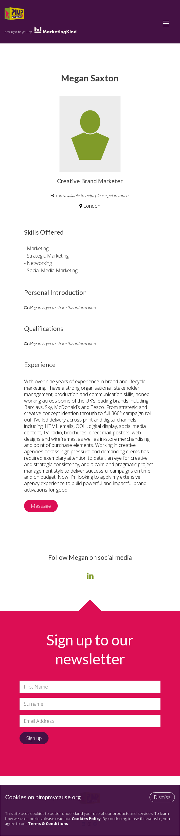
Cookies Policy (86, 818)
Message (41, 506)
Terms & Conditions (48, 823)
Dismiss (162, 797)
